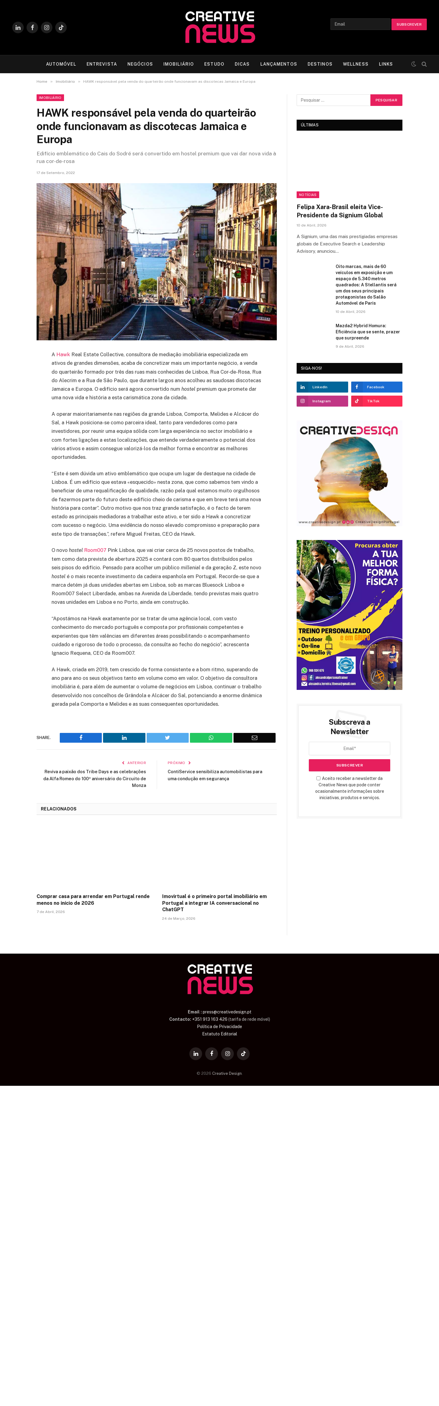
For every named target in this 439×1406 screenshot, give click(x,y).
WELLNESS (356, 64)
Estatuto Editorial (219, 1033)
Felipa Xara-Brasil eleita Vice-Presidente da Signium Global (340, 211)
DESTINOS (320, 64)
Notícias (308, 195)
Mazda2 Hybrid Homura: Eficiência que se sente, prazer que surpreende (368, 331)
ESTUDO (214, 64)
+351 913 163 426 (209, 1018)
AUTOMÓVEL (61, 64)
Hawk (63, 354)
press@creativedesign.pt (227, 1011)
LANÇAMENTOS (278, 64)
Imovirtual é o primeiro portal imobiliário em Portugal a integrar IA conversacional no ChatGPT (214, 902)
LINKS (386, 64)
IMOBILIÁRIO (178, 64)
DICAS (242, 64)
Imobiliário (50, 98)
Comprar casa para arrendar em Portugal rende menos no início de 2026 (93, 899)
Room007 (95, 550)
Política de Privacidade (219, 1026)
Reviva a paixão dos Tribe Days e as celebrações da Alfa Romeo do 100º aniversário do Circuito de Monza (106, 778)
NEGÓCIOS (140, 64)
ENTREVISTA (102, 64)
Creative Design (227, 1073)
